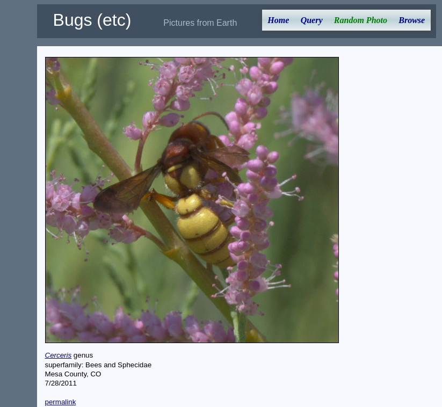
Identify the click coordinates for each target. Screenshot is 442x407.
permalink (60, 402)
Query (312, 20)
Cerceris (58, 355)
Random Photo (360, 20)
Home (278, 20)
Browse (411, 20)
